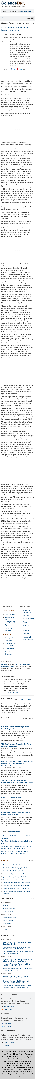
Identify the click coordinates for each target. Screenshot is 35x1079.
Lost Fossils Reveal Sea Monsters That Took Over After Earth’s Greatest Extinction (17, 986)
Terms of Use (29, 1054)
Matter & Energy (8, 634)
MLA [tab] (15, 699)
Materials (4, 664)
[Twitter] (14, 69)
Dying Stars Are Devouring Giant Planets (16, 883)
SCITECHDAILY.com (14, 831)
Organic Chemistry (8, 653)
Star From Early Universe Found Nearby (16, 885)
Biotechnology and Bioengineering (10, 620)
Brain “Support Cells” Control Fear (14, 880)
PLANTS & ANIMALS (6, 902)
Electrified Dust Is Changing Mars (14, 871)
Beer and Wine (10, 614)
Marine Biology (8, 911)
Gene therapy (27, 625)
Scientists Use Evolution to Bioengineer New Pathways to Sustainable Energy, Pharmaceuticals (17, 763)
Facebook (7, 1023)
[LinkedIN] (21, 69)
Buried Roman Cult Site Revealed (14, 865)
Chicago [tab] (29, 699)
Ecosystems (7, 923)
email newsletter (26, 11)
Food (6, 625)
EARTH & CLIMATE (6, 914)
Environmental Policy (10, 917)
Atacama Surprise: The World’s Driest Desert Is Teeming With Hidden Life (17, 969)
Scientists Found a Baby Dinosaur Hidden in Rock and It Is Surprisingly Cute (17, 981)
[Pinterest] (18, 69)
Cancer (25, 622)
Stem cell (26, 634)
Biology (5, 905)
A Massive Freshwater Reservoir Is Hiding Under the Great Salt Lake (17, 964)
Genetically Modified (8, 629)
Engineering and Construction (10, 644)
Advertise (30, 1051)
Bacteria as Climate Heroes (11, 797)
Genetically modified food (27, 611)
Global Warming (8, 920)
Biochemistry (9, 649)
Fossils (5, 930)
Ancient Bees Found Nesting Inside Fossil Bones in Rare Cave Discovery (16, 948)
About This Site (6, 1051)
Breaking (4, 860)
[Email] (24, 69)
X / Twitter (7, 1026)
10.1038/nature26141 (11, 692)
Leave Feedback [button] (9, 1043)
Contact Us (8, 1046)
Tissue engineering (26, 629)
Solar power (27, 615)
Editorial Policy (18, 1054)
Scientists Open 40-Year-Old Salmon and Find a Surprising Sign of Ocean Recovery (18, 960)
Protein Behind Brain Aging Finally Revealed (17, 868)
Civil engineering (28, 619)
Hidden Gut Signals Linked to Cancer (15, 874)
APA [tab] (21, 699)
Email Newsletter (9, 1006)
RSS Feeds (8, 1009)
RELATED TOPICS (8, 606)
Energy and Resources (9, 639)
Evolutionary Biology (9, 908)
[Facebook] (11, 69)
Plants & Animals (8, 610)
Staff (14, 1051)
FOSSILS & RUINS (6, 926)
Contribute (21, 1051)
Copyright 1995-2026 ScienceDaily (13, 1057)
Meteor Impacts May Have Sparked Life (16, 888)
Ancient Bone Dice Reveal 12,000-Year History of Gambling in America (16, 977)
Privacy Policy (6, 1054)
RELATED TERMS (25, 606)
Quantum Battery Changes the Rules (15, 877)
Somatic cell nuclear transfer (28, 638)
